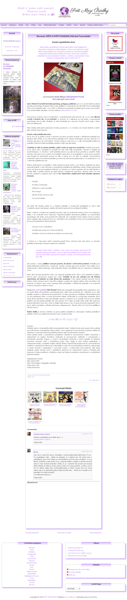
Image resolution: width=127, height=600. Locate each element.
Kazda (31, 569)
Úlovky (21, 25)
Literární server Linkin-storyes (80, 553)
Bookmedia (32, 554)
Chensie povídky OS (75, 548)
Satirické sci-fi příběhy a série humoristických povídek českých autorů (12, 144)
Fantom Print (32, 563)
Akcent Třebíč (7, 266)
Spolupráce (12, 25)
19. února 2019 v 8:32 (86, 451)
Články (33, 25)
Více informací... (94, 380)
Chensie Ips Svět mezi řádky (79, 569)
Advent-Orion (7, 260)
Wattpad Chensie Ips (76, 550)
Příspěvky (111, 184)
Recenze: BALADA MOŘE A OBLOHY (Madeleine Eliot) (12, 166)
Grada (31, 565)
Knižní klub (32, 574)
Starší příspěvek (95, 533)
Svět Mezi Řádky (75, 572)
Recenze (4, 25)
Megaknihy (32, 580)
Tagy (39, 25)
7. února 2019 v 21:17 (87, 433)
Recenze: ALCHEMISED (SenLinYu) (8, 66)
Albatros (6, 269)
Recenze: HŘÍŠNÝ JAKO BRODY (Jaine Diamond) (16, 208)
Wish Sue (72, 575)
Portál (32, 377)
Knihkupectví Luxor (32, 576)
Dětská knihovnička (50, 25)
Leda (32, 578)
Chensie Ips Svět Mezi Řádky (35, 375)
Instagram (16, 47)
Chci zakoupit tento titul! (63, 99)
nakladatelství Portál (74, 97)
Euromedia (32, 558)
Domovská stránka (64, 533)
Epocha (32, 561)
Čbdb (32, 556)
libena (36, 452)
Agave (5, 263)
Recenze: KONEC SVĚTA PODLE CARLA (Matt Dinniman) (12, 188)
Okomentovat (32, 482)
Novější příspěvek (32, 533)
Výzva (76, 25)
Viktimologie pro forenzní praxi (115, 103)
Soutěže (68, 25)
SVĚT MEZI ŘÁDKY (18, 126)
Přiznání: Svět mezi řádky (77, 556)
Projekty (61, 25)
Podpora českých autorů (95, 25)
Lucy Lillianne (70, 597)
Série (27, 25)
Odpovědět (38, 442)
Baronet (32, 548)
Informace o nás (12, 50)
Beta (32, 550)
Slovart (31, 585)
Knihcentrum (32, 571)
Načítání (108, 172)
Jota (31, 567)
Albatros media (8, 275)
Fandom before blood (42, 434)
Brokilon (32, 552)
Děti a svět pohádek (39, 290)
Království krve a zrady (115, 83)
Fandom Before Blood (42, 439)
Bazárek (82, 25)
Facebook (8, 47)
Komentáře (111, 188)
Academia (6, 257)
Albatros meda (8, 272)
